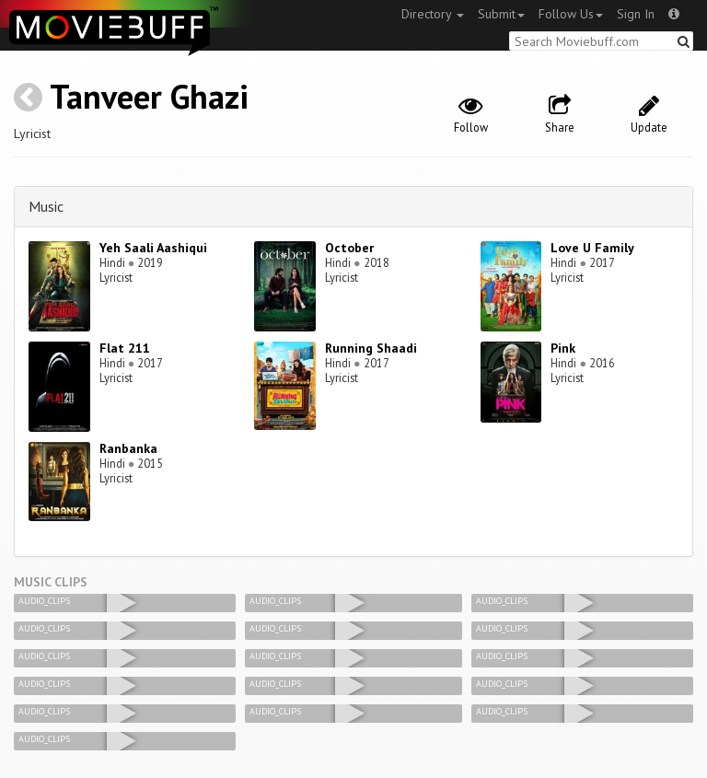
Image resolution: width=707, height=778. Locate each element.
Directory (432, 14)
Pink (563, 348)
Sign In (636, 14)
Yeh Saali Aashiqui (153, 247)
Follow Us (571, 14)
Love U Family (592, 247)
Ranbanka (128, 448)
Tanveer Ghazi (149, 96)
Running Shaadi (371, 348)
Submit (501, 14)
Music (46, 206)
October (349, 247)
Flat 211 (124, 348)
